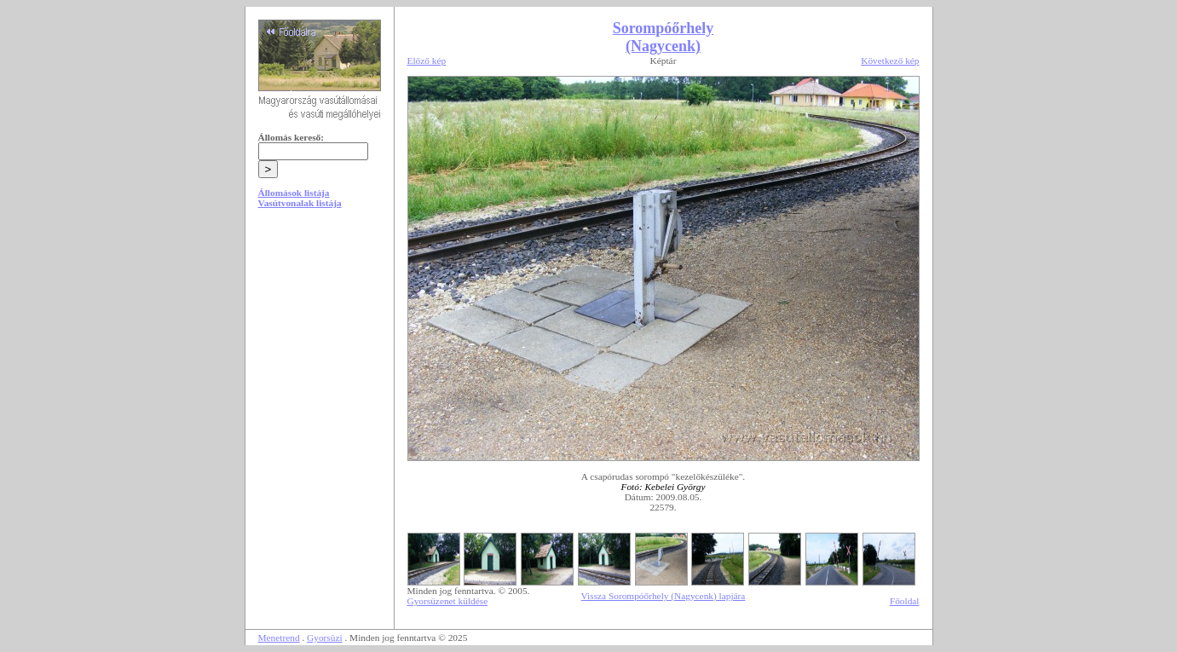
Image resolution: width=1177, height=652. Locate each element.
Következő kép (890, 60)
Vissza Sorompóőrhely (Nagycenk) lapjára (663, 596)
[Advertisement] (319, 351)
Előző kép (427, 60)
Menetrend (279, 637)
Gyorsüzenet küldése (447, 601)
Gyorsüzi (325, 637)
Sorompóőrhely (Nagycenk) (663, 37)
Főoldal (905, 601)
